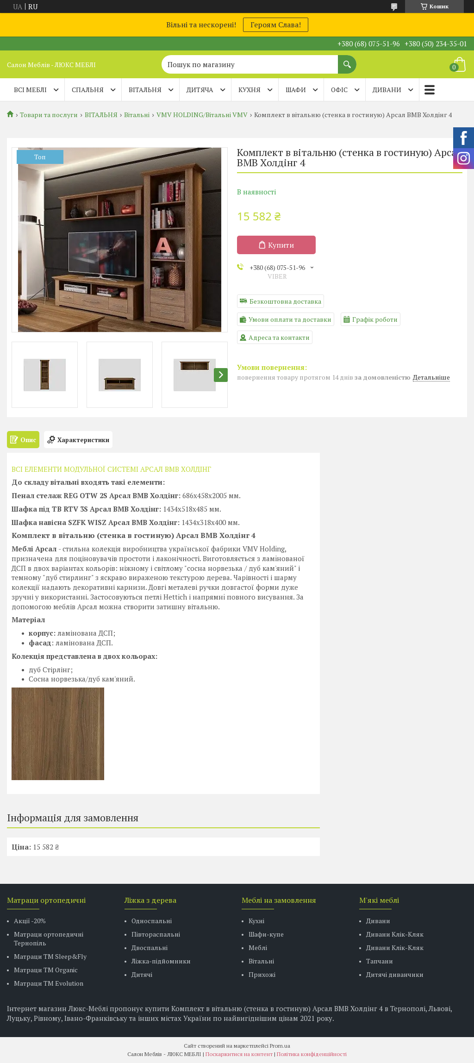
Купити (281, 245)
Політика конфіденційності (312, 1053)
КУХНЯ (249, 89)
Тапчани (379, 961)
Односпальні (151, 920)
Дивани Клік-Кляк (395, 934)
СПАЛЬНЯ (88, 89)
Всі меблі (30, 89)
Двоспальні (149, 947)
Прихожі (262, 974)
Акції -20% (30, 920)
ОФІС (339, 89)
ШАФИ (296, 89)
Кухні (256, 920)
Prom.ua (280, 1045)
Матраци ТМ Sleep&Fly (50, 956)
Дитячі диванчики (395, 974)
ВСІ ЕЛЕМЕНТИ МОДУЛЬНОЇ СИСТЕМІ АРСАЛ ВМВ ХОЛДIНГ (111, 469)
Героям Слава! (275, 24)
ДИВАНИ (387, 89)
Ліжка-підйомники (161, 961)
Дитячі (141, 974)
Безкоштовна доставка (285, 301)
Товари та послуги (49, 115)
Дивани (378, 920)
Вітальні (137, 115)
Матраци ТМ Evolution (48, 983)
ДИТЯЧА (200, 89)
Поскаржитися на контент (239, 1053)
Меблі (258, 947)
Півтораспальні (155, 934)
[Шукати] (347, 59)
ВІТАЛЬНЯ (145, 89)
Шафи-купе (266, 934)
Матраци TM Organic (46, 969)
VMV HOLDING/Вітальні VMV (202, 115)
